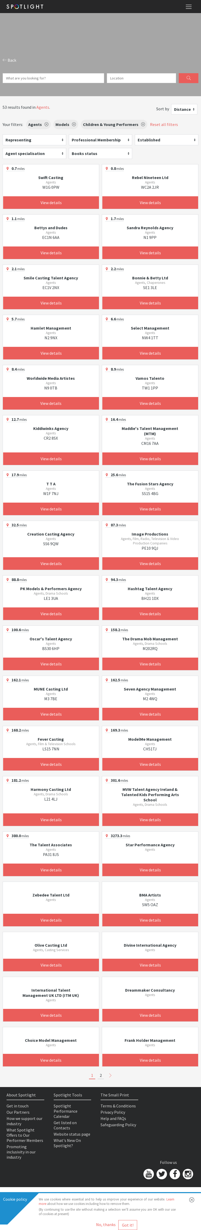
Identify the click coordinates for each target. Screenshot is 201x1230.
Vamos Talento (150, 378)
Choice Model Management (51, 1040)
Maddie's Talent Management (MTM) (150, 431)
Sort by (162, 108)
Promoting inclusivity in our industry (21, 1152)
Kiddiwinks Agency (50, 428)
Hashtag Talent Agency (150, 588)
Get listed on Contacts (65, 1125)
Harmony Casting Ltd (51, 789)
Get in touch (18, 1105)
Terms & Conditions (118, 1105)
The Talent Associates (51, 844)
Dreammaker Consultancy (150, 990)
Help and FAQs (113, 1118)
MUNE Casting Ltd (51, 689)
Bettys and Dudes (51, 227)
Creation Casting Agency (50, 534)
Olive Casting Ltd (51, 945)
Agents (42, 107)
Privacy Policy (112, 1112)
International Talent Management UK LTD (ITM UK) (51, 992)
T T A (50, 483)
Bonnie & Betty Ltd (150, 277)
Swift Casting (50, 177)
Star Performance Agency (150, 844)
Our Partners (18, 1112)
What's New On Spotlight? (67, 1143)
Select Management (150, 328)
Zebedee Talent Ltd (50, 895)
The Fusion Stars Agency (150, 483)
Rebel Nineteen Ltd (150, 177)
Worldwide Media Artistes (51, 378)
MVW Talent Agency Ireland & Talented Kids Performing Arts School (150, 794)
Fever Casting (51, 739)
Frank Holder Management (150, 1040)
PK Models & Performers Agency (51, 588)
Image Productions (150, 534)
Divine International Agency (150, 945)
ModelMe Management (150, 739)
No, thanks (106, 1224)
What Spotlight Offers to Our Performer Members (25, 1135)
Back (9, 60)
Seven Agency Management (150, 689)
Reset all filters (164, 124)
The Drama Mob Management (150, 638)
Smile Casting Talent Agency (51, 277)
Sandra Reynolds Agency (150, 227)
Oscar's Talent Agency (51, 638)
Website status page (72, 1134)
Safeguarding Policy (118, 1124)
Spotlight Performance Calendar (65, 1111)
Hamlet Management (51, 328)
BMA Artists (150, 895)
